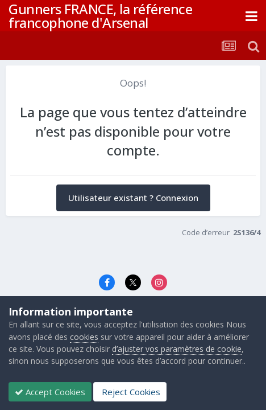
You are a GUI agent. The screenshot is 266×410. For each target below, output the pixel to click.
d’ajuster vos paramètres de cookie (177, 348)
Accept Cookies (50, 391)
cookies (84, 336)
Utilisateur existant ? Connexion (133, 197)
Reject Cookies (129, 391)
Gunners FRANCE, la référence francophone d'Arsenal (100, 15)
